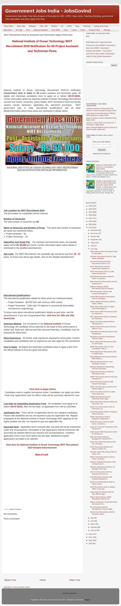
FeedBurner (106, 154)
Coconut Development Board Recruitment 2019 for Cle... (100, 262)
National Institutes (41, 30)
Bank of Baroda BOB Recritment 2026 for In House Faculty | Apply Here (101, 128)
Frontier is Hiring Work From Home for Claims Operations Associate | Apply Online (106, 183)
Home (43, 580)
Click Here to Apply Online (42, 389)
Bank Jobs (21, 26)
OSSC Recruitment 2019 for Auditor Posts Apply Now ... (102, 393)
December (94, 230)
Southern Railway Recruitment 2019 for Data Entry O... (103, 463)
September (95, 239)
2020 (91, 224)
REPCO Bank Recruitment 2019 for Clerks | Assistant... (102, 458)
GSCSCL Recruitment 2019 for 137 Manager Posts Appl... (102, 468)
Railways (32, 26)
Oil (62, 26)
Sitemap (107, 30)
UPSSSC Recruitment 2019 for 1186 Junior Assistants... (103, 257)
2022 (91, 218)
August (93, 243)
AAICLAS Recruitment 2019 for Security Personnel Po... (101, 473)
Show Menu (8, 26)
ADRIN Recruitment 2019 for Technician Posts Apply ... (100, 398)
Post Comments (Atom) (21, 587)
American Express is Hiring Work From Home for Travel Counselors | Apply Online (101, 109)
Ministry (54, 26)
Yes (72, 7)
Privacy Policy (94, 30)
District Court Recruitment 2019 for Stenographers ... (102, 322)
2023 (91, 215)
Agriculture (8, 30)
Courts (74, 30)
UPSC (69, 26)
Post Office (55, 30)
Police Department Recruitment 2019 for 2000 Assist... (103, 352)
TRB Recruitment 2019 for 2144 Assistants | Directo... (101, 362)
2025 (91, 209)
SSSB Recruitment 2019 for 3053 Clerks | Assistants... (102, 423)
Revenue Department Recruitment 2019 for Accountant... (102, 368)
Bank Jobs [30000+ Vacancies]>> (98, 48)
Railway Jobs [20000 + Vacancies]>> (99, 51)
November (94, 233)
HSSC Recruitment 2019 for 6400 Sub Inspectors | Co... (103, 403)
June (92, 249)
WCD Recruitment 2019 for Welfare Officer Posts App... (102, 488)
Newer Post (10, 580)
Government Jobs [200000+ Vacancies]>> (101, 45)
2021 (91, 221)
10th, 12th (44, 26)
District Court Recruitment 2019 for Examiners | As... (102, 408)
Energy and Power (101, 26)
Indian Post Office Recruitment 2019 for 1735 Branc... (103, 443)
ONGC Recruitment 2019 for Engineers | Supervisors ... (100, 418)
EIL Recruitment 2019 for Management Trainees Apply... (101, 508)
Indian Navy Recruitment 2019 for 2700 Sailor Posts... (102, 372)
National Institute (52, 324)
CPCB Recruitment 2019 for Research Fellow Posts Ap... (103, 413)
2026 (91, 206)
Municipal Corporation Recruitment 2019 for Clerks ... (102, 337)
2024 (91, 212)
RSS (87, 36)
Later (49, 7)
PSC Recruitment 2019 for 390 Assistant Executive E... (101, 478)
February (94, 527)
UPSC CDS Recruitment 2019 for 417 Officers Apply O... (103, 388)
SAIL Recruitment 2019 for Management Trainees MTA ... (101, 438)
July (92, 246)
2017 (91, 537)
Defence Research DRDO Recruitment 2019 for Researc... (102, 287)
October (94, 236)
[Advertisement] (42, 72)
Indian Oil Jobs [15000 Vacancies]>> (99, 56)
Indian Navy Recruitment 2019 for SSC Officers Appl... (102, 493)
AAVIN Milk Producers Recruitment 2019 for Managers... (102, 297)
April (92, 521)
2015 (91, 543)
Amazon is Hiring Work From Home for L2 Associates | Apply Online (101, 124)
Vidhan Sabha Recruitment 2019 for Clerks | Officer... (102, 302)
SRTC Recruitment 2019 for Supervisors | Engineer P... (100, 267)
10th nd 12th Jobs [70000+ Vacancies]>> (100, 54)
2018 (91, 534)
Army (28, 30)
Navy (77, 26)
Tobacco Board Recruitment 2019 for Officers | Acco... (103, 327)
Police (82, 30)
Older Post (74, 580)
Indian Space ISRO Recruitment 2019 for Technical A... (103, 312)
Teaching (86, 26)
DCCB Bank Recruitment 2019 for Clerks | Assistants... (102, 277)
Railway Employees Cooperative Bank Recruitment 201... (103, 503)
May (92, 518)
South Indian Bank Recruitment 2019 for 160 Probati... (103, 342)
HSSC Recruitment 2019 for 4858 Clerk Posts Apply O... (102, 307)
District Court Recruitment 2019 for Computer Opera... (102, 513)
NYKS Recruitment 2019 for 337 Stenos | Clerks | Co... (101, 448)
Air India (19, 30)
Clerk (66, 30)
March (93, 524)
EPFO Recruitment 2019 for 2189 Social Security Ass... (102, 272)
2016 (91, 540)
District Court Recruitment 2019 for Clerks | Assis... (102, 483)
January (94, 530)
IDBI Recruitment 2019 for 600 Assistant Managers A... (101, 292)
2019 (91, 227)
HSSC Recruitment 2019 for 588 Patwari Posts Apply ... (101, 383)
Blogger (87, 600)
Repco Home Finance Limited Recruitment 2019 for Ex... (100, 498)
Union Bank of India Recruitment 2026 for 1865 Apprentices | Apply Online (100, 114)
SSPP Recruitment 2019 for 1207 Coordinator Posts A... (102, 348)
